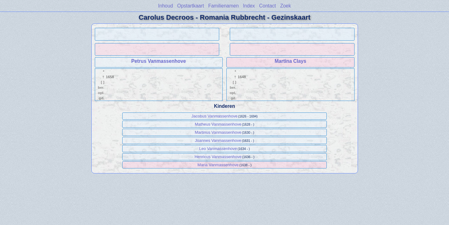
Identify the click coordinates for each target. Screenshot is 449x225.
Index (249, 5)
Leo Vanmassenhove (218, 148)
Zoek (285, 5)
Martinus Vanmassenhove (218, 132)
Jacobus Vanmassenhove (214, 116)
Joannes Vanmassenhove (218, 140)
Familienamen (223, 5)
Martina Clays (290, 61)
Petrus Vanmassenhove (158, 61)
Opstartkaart (190, 5)
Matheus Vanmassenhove (218, 124)
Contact (267, 5)
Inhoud (165, 5)
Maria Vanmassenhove (218, 164)
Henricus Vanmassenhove (218, 156)
